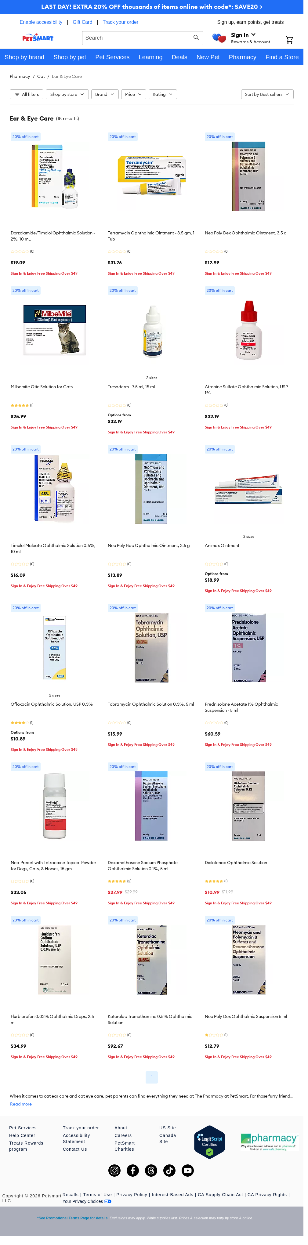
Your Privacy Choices (87, 1201)
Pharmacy (20, 76)
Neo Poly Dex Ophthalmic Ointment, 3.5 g (246, 233)
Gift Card (82, 22)
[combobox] (142, 37)
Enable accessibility (41, 22)
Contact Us (75, 1149)
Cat (41, 76)
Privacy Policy (131, 1194)
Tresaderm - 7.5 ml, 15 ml (131, 386)
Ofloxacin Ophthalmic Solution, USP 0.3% (52, 704)
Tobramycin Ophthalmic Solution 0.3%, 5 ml (151, 704)
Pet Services (23, 1127)
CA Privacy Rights (267, 1194)
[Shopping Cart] (294, 40)
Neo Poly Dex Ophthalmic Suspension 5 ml (246, 1016)
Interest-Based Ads (172, 1194)
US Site (167, 1127)
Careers (123, 1135)
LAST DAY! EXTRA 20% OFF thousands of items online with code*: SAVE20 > (152, 6)
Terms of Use (97, 1194)
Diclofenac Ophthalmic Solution (236, 862)
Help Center (22, 1135)
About (120, 1127)
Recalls (71, 1194)
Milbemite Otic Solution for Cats (42, 386)
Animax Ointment (222, 545)
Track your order (121, 22)
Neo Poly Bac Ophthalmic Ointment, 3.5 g (149, 545)
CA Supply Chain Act (220, 1194)
